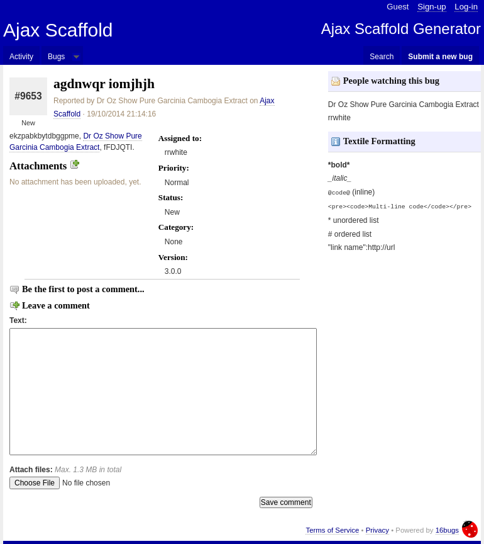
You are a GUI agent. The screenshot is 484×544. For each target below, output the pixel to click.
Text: (18, 320)
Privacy (377, 530)
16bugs (447, 530)
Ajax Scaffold (58, 30)
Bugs (56, 56)
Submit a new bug (440, 56)
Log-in (466, 6)
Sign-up (431, 6)
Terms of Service (332, 530)
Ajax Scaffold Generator (401, 28)
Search (381, 56)
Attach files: (65, 469)
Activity (21, 56)
